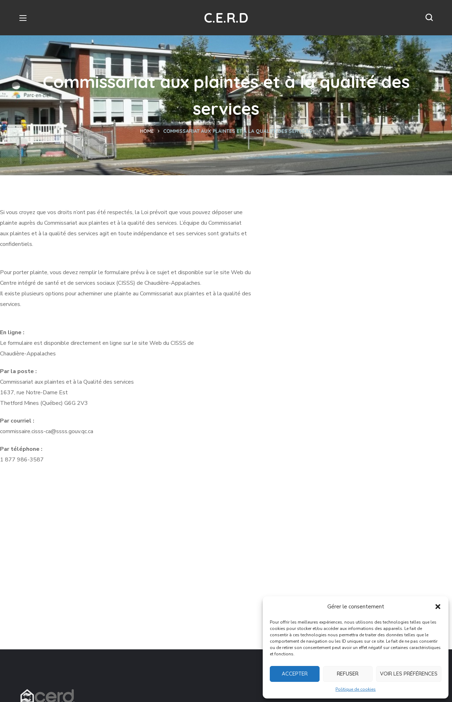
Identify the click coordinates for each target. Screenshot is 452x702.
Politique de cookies (355, 689)
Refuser (347, 673)
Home (147, 131)
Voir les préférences (409, 673)
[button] (437, 606)
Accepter (295, 673)
